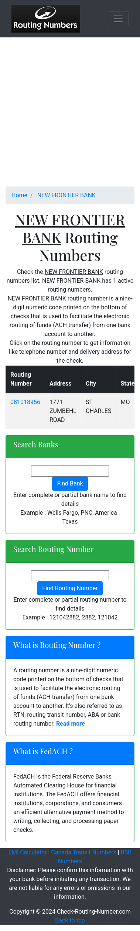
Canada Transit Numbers (83, 852)
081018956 (25, 402)
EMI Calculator (27, 852)
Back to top (70, 920)
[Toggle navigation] (118, 18)
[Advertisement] (70, 116)
